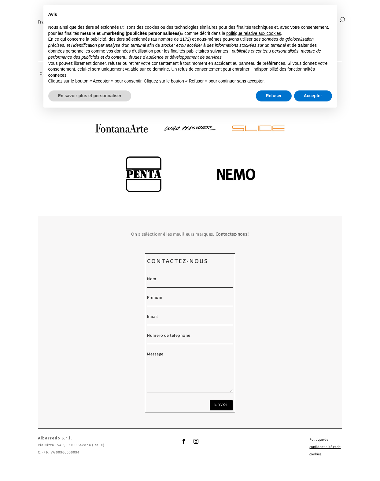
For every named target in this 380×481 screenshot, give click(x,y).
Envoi (221, 405)
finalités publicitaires (190, 51)
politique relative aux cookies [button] (253, 33)
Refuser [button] (274, 95)
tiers (121, 39)
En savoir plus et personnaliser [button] (90, 95)
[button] (38, 21)
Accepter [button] (313, 95)
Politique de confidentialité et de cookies (325, 447)
